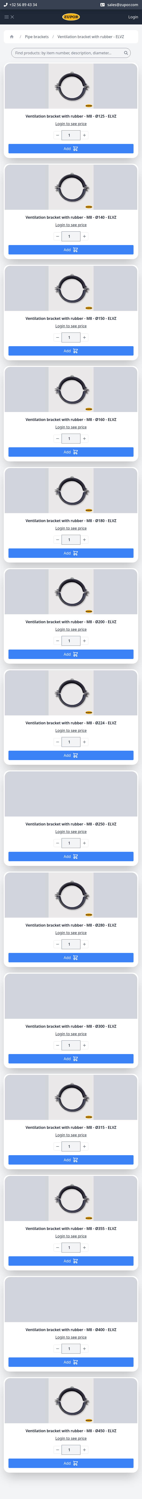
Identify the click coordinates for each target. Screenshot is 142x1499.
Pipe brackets (37, 36)
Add (71, 148)
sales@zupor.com (119, 4)
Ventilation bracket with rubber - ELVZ (91, 36)
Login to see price (71, 123)
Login (133, 17)
